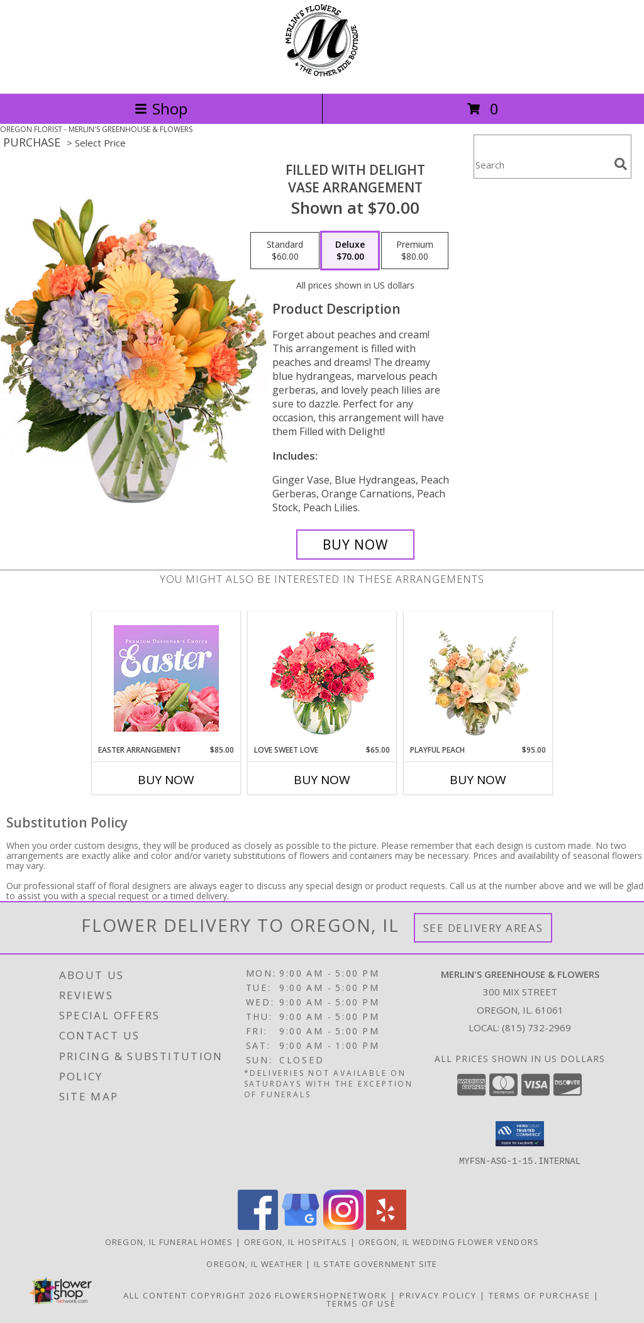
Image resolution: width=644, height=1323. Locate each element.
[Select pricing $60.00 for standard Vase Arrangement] (285, 251)
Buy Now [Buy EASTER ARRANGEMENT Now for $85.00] (166, 780)
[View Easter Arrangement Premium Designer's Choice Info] (166, 678)
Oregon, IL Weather (254, 1264)
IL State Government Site (376, 1264)
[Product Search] (541, 164)
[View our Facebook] (258, 1226)
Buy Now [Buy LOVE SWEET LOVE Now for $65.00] (322, 780)
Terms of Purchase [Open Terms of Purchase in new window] (540, 1295)
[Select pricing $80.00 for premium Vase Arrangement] (415, 251)
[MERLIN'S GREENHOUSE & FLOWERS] (321, 75)
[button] (520, 1133)
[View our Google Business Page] (300, 1226)
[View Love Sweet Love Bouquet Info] (322, 678)
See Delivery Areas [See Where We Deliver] (483, 928)
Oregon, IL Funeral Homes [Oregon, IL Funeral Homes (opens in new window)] (169, 1242)
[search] (621, 164)
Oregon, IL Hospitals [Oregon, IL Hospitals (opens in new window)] (296, 1242)
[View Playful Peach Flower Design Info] (478, 677)
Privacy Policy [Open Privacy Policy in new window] (438, 1295)
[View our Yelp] (386, 1226)
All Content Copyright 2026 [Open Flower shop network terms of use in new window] (197, 1295)
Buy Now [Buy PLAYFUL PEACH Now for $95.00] (478, 780)
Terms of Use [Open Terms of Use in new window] (361, 1303)
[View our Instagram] (343, 1226)
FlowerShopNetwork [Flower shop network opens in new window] (331, 1295)
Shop (161, 108)
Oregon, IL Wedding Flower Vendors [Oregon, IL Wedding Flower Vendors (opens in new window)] (449, 1242)
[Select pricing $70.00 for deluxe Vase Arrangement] (350, 251)
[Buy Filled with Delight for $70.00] (355, 544)
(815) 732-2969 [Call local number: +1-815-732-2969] (536, 1027)
